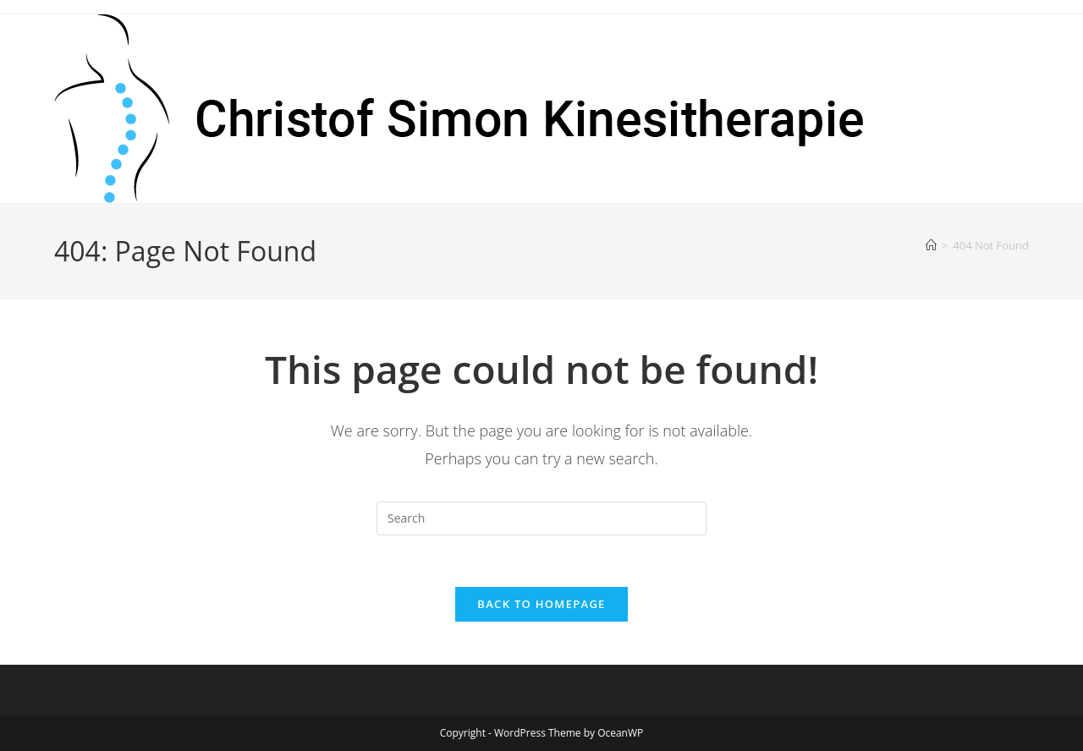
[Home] (931, 245)
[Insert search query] (541, 518)
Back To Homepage (541, 603)
